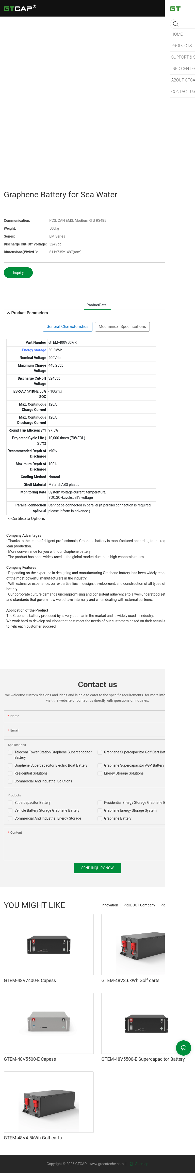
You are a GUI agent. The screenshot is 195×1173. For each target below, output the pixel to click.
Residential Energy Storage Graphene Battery (139, 803)
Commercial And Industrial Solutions (43, 781)
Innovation (110, 905)
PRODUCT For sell (174, 905)
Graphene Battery (118, 818)
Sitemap (139, 1164)
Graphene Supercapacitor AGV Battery (134, 765)
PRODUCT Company (139, 905)
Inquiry (18, 273)
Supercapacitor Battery (32, 803)
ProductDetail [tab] (97, 305)
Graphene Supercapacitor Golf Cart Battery (137, 752)
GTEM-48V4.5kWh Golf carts (33, 1137)
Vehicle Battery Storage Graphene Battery (46, 810)
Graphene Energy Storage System (130, 810)
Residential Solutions (31, 773)
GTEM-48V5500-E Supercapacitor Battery (143, 1059)
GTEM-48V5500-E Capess (30, 1059)
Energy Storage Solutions (124, 773)
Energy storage (34, 350)
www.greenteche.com (106, 1164)
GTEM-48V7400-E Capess (30, 980)
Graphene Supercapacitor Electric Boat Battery (50, 765)
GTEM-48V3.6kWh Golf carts (130, 980)
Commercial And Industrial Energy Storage (47, 818)
